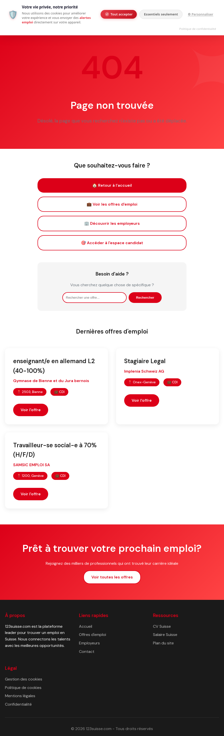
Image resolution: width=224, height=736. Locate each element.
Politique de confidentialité (197, 29)
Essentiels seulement (161, 14)
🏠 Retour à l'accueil (112, 185)
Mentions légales (20, 695)
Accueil (85, 626)
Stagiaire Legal (145, 361)
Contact (86, 651)
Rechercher (145, 297)
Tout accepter (119, 14)
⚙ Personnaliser (200, 14)
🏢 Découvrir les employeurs (112, 223)
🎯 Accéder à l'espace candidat (112, 242)
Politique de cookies (23, 687)
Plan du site (163, 643)
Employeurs (89, 643)
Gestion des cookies (23, 679)
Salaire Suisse (165, 634)
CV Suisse (162, 626)
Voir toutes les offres (112, 577)
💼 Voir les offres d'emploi (112, 204)
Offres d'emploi (92, 634)
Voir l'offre (31, 409)
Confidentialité (18, 704)
